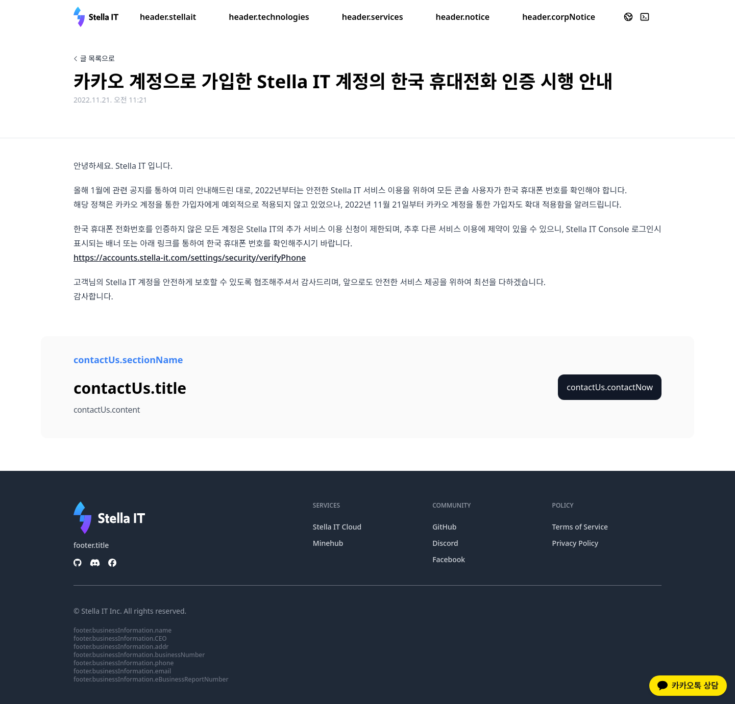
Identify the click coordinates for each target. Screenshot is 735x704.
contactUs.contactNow (610, 387)
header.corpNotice (558, 16)
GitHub (444, 527)
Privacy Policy (575, 543)
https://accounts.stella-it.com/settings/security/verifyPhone (190, 257)
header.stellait (168, 16)
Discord (445, 543)
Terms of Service (580, 527)
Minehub (328, 543)
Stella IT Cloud (337, 527)
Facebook (448, 559)
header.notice (463, 16)
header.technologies (269, 16)
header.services (372, 16)
